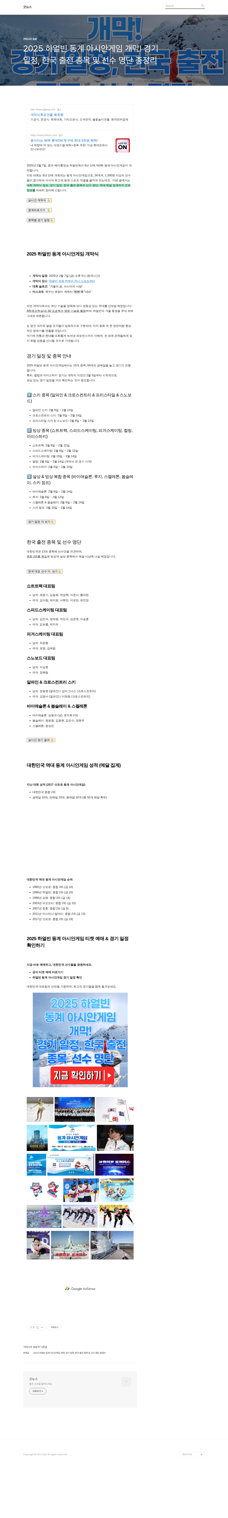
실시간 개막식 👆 (39, 200)
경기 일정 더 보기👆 (41, 521)
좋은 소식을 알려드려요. (41, 1383)
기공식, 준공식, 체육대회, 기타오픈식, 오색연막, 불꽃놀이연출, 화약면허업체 (79, 119)
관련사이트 (187, 1454)
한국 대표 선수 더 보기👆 (44, 571)
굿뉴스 (27, 7)
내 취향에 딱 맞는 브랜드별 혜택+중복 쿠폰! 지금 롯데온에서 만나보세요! (69, 147)
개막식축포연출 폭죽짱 (46, 115)
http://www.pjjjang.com (42, 109)
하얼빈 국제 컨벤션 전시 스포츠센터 (72, 281)
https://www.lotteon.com (43, 135)
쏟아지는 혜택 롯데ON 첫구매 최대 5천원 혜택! (64, 140)
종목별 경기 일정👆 (40, 220)
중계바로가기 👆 (39, 210)
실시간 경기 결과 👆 (41, 739)
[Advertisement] (80, 842)
